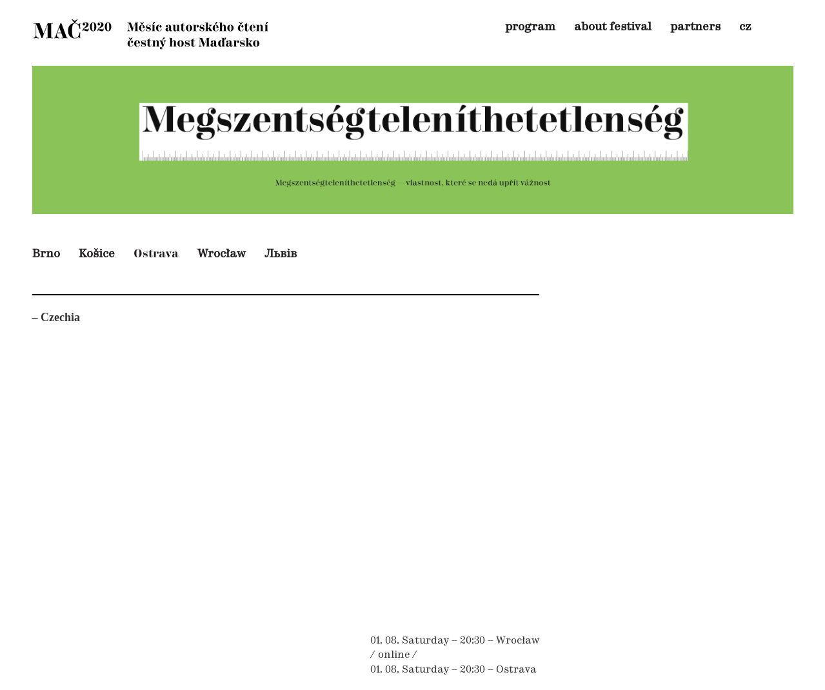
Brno (46, 254)
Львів (280, 254)
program (530, 27)
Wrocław (221, 254)
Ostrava (156, 254)
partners (695, 27)
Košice (97, 254)
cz (745, 27)
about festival (612, 27)
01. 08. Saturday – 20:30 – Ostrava (453, 670)
